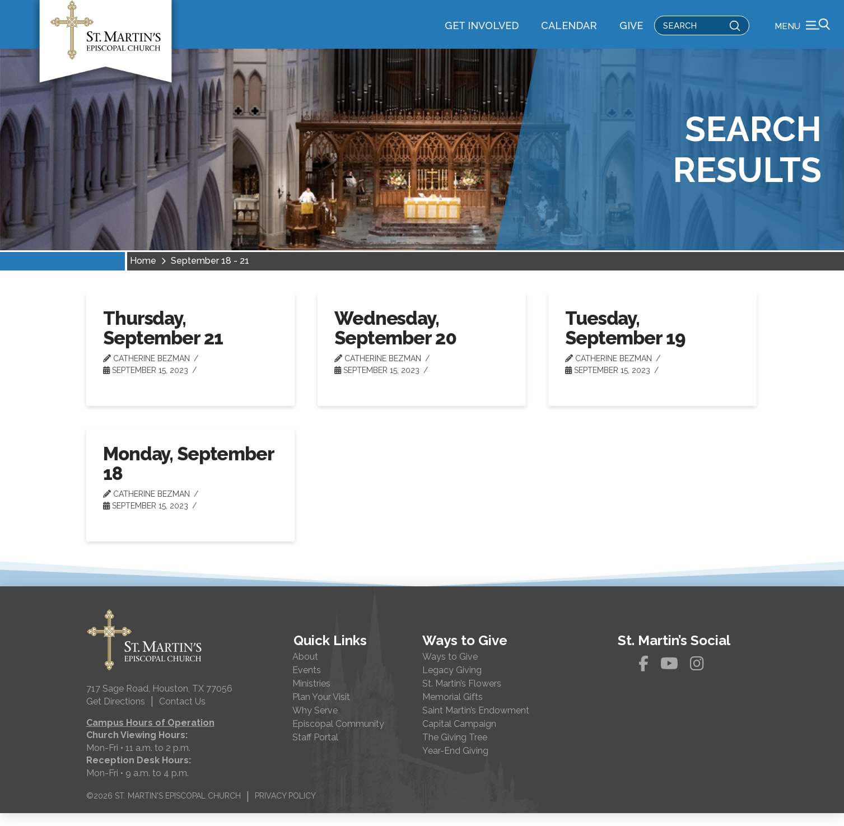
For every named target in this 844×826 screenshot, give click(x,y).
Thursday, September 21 (162, 341)
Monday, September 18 (188, 476)
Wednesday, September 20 (395, 341)
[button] (802, 31)
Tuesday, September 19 (625, 341)
